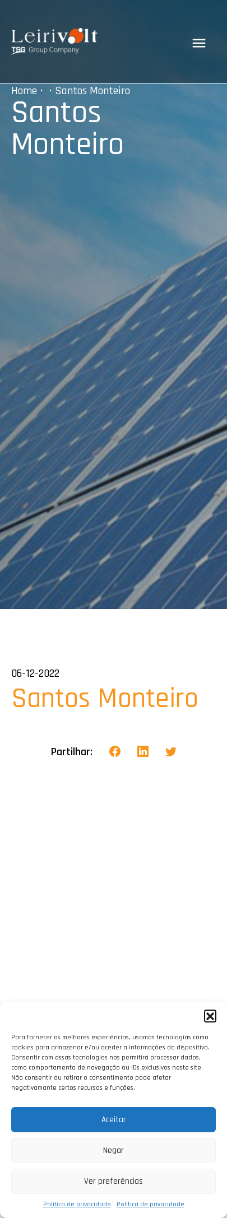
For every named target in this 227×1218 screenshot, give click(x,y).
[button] (210, 1015)
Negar (113, 1150)
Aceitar (113, 1119)
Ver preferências (113, 1181)
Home (24, 90)
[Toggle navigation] (199, 43)
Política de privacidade (77, 1204)
